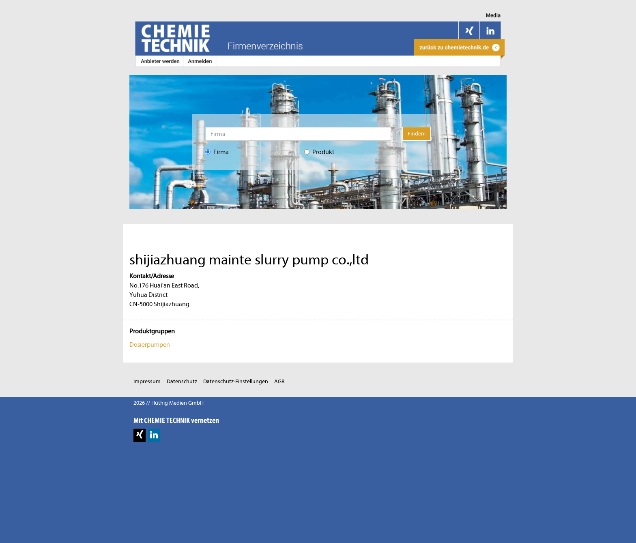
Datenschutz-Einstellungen (235, 381)
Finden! (416, 133)
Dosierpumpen (149, 344)
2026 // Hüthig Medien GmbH (168, 402)
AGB (279, 381)
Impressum (147, 381)
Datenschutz (182, 381)
